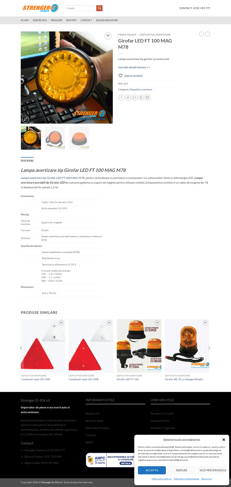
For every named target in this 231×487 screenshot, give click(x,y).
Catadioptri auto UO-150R (84, 379)
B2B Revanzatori (107, 20)
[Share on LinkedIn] (148, 97)
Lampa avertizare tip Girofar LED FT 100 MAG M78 (52, 177)
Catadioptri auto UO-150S (35, 379)
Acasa (25, 20)
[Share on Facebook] (122, 97)
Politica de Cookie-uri (162, 478)
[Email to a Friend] (135, 97)
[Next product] (201, 34)
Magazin (56, 20)
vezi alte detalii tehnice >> (134, 67)
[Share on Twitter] (128, 97)
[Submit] (99, 8)
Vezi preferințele (213, 470)
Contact (86, 20)
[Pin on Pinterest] (141, 97)
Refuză (181, 470)
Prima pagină (127, 34)
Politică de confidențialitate (186, 478)
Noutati (71, 20)
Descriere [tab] (27, 160)
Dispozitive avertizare (155, 34)
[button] (224, 439)
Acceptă (152, 470)
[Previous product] (207, 34)
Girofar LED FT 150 (128, 379)
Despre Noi (206, 478)
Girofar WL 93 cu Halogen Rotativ (184, 379)
